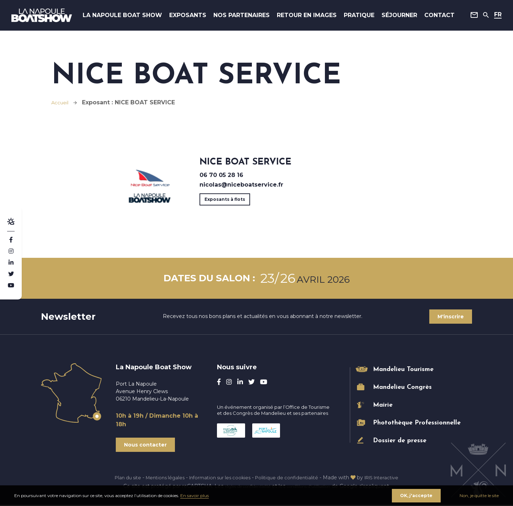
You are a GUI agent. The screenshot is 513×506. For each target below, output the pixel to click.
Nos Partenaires (245, 17)
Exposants (193, 17)
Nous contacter (146, 445)
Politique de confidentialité (290, 478)
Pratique (356, 17)
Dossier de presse (399, 440)
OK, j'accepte (415, 494)
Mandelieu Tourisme (403, 369)
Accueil (61, 102)
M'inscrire (450, 316)
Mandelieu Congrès (402, 387)
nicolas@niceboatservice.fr (241, 184)
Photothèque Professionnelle (417, 422)
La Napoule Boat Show (131, 17)
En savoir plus (194, 494)
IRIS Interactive (389, 478)
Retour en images (306, 17)
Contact (436, 17)
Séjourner (396, 17)
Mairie (383, 405)
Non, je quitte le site (479, 494)
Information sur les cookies (218, 478)
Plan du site (119, 478)
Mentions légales (159, 478)
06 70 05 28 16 (221, 175)
